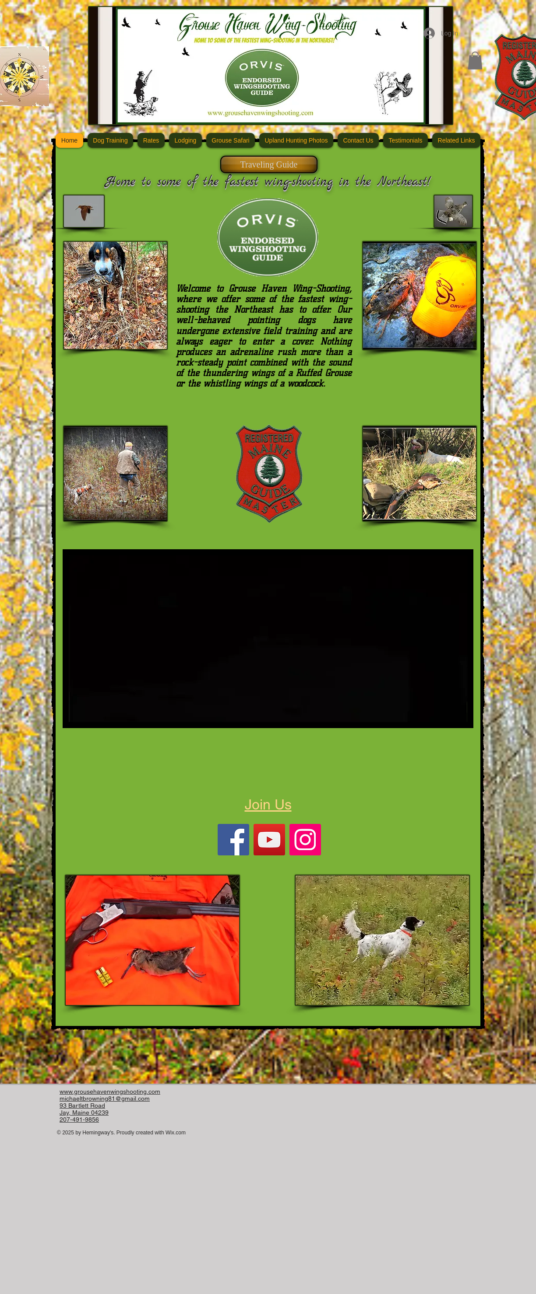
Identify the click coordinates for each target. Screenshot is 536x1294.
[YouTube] (269, 839)
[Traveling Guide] (268, 164)
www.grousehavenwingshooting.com (110, 1091)
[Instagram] (305, 839)
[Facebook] (233, 839)
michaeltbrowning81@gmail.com (105, 1098)
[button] (475, 61)
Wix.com (176, 1133)
